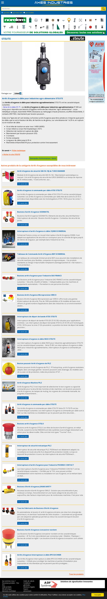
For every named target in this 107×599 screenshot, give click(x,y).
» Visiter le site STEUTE (11, 154)
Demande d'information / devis (43, 158)
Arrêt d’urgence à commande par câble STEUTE (36, 404)
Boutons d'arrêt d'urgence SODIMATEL (33, 212)
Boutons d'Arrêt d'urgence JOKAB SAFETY (34, 486)
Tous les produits (76, 574)
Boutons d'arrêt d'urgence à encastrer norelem (37, 530)
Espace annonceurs (27, 590)
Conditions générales (27, 584)
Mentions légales (29, 587)
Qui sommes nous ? (9, 581)
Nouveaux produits (8, 583)
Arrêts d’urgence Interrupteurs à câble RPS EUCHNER (39, 555)
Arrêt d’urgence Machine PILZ (29, 383)
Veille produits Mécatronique (6, 588)
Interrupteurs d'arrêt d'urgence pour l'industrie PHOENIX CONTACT (45, 465)
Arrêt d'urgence (38, 165)
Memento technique (9, 591)
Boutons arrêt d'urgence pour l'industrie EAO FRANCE (39, 276)
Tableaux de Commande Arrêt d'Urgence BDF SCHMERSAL (41, 254)
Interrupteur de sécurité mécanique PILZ (34, 446)
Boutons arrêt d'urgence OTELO (30, 424)
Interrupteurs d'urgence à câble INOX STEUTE (36, 339)
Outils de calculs (28, 581)
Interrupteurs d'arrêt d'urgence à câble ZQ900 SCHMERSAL (41, 231)
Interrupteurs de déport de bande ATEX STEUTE (37, 316)
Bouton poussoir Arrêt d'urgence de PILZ (34, 363)
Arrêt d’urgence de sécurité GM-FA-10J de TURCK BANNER (41, 171)
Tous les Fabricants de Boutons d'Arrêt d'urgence (37, 508)
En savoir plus (23, 184)
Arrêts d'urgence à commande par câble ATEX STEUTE (39, 190)
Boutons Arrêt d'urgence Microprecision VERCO (36, 295)
